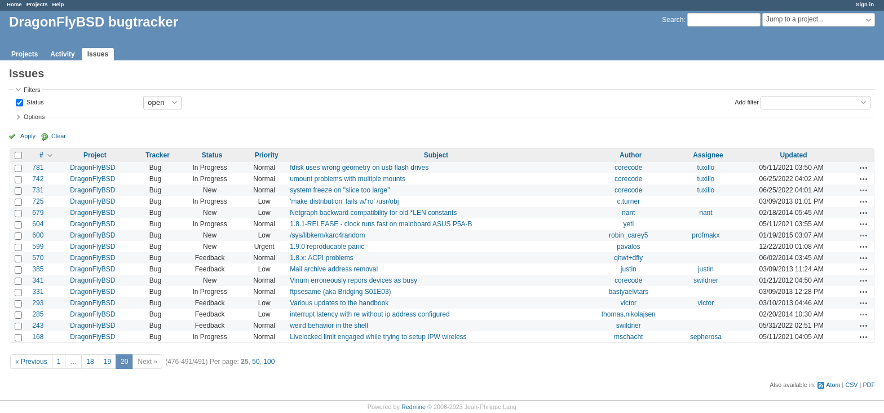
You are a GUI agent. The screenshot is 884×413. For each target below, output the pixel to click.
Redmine (413, 406)
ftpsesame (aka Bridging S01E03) (340, 292)
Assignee (708, 155)
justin (629, 269)
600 (37, 235)
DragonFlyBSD (92, 168)
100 (269, 362)
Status (34, 101)
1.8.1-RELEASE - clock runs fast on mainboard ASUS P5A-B (381, 224)
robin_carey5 (628, 235)
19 (107, 362)
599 (37, 247)
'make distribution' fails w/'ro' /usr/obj (344, 201)
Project (95, 155)
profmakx (705, 235)
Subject (436, 155)
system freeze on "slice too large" (340, 190)
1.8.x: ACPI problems (321, 258)
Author (631, 155)
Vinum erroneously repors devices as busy (353, 280)
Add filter (747, 101)
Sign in (865, 4)
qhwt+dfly (628, 258)
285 (37, 314)
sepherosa (706, 337)
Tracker (157, 155)
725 (37, 201)
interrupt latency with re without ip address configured (369, 314)
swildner (705, 280)
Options (34, 116)
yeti (628, 224)
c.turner (628, 201)
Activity (62, 54)
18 (90, 362)
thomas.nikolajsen (629, 314)
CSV (851, 384)
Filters (32, 89)
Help (58, 4)
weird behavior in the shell (329, 325)
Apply (28, 136)
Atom (833, 384)
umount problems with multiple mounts (347, 179)
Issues (97, 54)
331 (37, 292)
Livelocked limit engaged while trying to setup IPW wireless (378, 337)
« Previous (31, 362)
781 (37, 168)
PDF (869, 384)
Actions (863, 167)
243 (37, 325)
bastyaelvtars (628, 292)
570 (37, 258)
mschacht (628, 337)
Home (14, 4)
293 (37, 303)
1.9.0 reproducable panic (327, 247)
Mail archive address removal (334, 269)
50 (255, 362)
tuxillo (706, 168)
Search (672, 20)
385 (37, 269)
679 (37, 213)
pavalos (628, 247)
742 (37, 179)
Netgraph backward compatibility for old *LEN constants (373, 213)
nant (628, 213)
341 (37, 280)
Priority (267, 155)
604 (37, 224)
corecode (628, 168)
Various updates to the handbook (339, 303)
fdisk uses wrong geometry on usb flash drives (359, 168)
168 (37, 337)
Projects (37, 4)
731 (37, 190)
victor (628, 303)
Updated (793, 155)
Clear (58, 136)
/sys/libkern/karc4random (327, 235)
